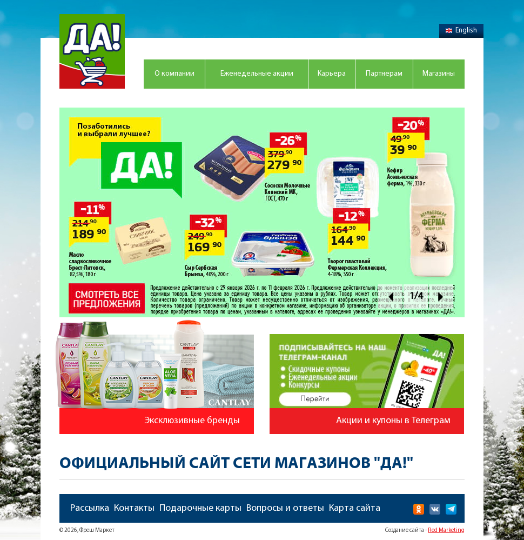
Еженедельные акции (256, 74)
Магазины (438, 74)
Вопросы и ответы (285, 508)
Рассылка (89, 508)
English (461, 30)
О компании (174, 74)
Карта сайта (354, 508)
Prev (390, 296)
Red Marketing (446, 531)
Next (441, 296)
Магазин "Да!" (92, 51)
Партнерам (384, 74)
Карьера (332, 74)
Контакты (134, 508)
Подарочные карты (200, 508)
